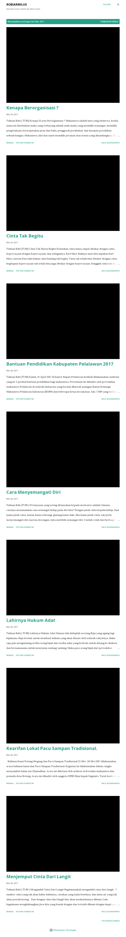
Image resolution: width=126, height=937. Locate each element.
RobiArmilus (16, 4)
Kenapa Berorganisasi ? (32, 108)
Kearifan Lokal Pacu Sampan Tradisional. (51, 748)
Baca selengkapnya (111, 143)
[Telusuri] (107, 4)
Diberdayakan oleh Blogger (63, 930)
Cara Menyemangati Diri (33, 492)
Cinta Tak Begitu (24, 236)
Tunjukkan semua (109, 21)
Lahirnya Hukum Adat (30, 620)
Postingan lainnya (111, 921)
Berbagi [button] (10, 143)
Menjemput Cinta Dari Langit (38, 877)
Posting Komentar (25, 143)
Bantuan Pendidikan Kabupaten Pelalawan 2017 (59, 364)
